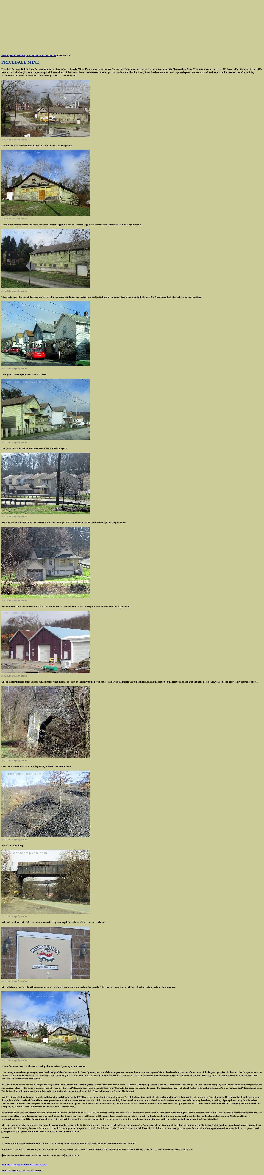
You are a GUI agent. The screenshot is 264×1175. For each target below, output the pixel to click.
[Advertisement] (107, 26)
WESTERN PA (17, 55)
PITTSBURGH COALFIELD (41, 55)
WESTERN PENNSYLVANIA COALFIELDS (24, 1164)
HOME (5, 55)
